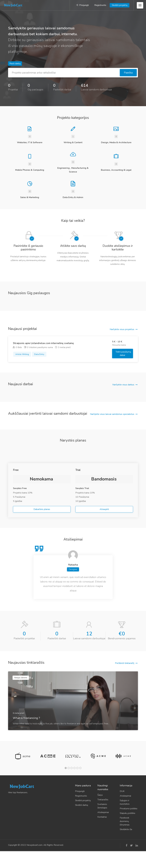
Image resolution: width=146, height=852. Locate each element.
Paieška (128, 72)
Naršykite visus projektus (122, 329)
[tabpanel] (22, 756)
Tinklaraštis (102, 799)
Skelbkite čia (126, 829)
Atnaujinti (104, 509)
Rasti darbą (15, 63)
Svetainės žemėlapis (102, 806)
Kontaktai (102, 816)
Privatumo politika (128, 808)
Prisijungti (82, 5)
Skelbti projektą (119, 5)
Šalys (100, 795)
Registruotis (100, 5)
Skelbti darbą (81, 805)
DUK (122, 791)
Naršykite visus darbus (123, 384)
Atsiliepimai (103, 812)
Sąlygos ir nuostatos (125, 802)
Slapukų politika (127, 813)
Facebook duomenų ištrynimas (125, 821)
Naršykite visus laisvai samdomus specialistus (112, 414)
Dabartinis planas (41, 509)
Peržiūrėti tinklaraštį (124, 663)
